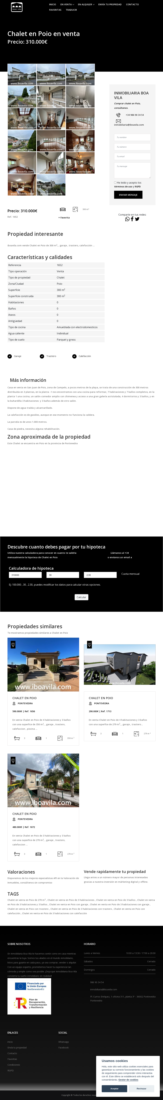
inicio (10, 1041)
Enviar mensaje (128, 194)
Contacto (132, 4)
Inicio (52, 4)
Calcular (81, 597)
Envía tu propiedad (110, 4)
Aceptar (114, 1088)
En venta (66, 4)
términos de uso (123, 186)
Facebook (63, 1047)
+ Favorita (64, 217)
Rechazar (141, 1088)
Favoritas (55, 9)
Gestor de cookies (128, 1080)
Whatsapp (63, 1041)
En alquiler (85, 4)
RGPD (138, 186)
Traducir (71, 9)
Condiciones (13, 1064)
